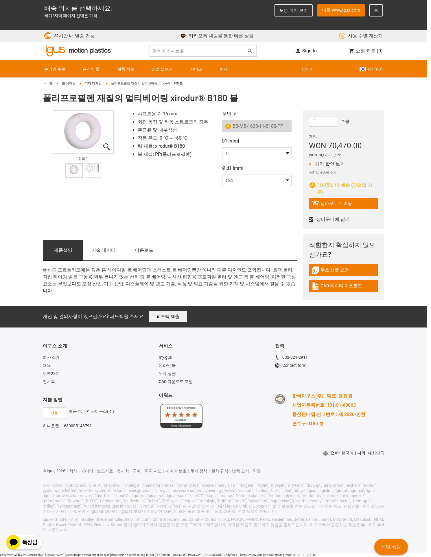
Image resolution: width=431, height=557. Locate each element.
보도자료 (51, 373)
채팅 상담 (391, 546)
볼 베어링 (68, 83)
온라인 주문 (54, 69)
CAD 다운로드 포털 (176, 381)
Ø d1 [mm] (232, 168)
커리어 (87, 471)
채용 (47, 365)
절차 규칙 (219, 471)
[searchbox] (198, 51)
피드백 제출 (167, 316)
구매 (137, 471)
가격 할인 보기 (331, 164)
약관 (257, 471)
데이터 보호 (176, 471)
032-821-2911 (291, 358)
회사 (224, 69)
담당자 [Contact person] (308, 69)
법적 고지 (240, 471)
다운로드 (144, 250)
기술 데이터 (103, 250)
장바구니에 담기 (330, 219)
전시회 (49, 381)
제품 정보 (125, 69)
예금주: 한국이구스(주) (91, 411)
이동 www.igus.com (341, 10)
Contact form (290, 366)
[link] (343, 272)
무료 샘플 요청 (334, 271)
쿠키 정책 (198, 471)
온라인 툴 (167, 365)
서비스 (196, 69)
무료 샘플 (167, 373)
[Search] (249, 50)
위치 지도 (153, 471)
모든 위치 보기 (293, 10)
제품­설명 (63, 250)
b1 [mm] (230, 141)
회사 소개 (51, 357)
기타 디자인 (93, 83)
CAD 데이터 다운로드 (337, 286)
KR (371, 69)
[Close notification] (376, 10)
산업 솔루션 (162, 69)
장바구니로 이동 (332, 204)
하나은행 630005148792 (67, 425)
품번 (226, 113)
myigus (165, 357)
